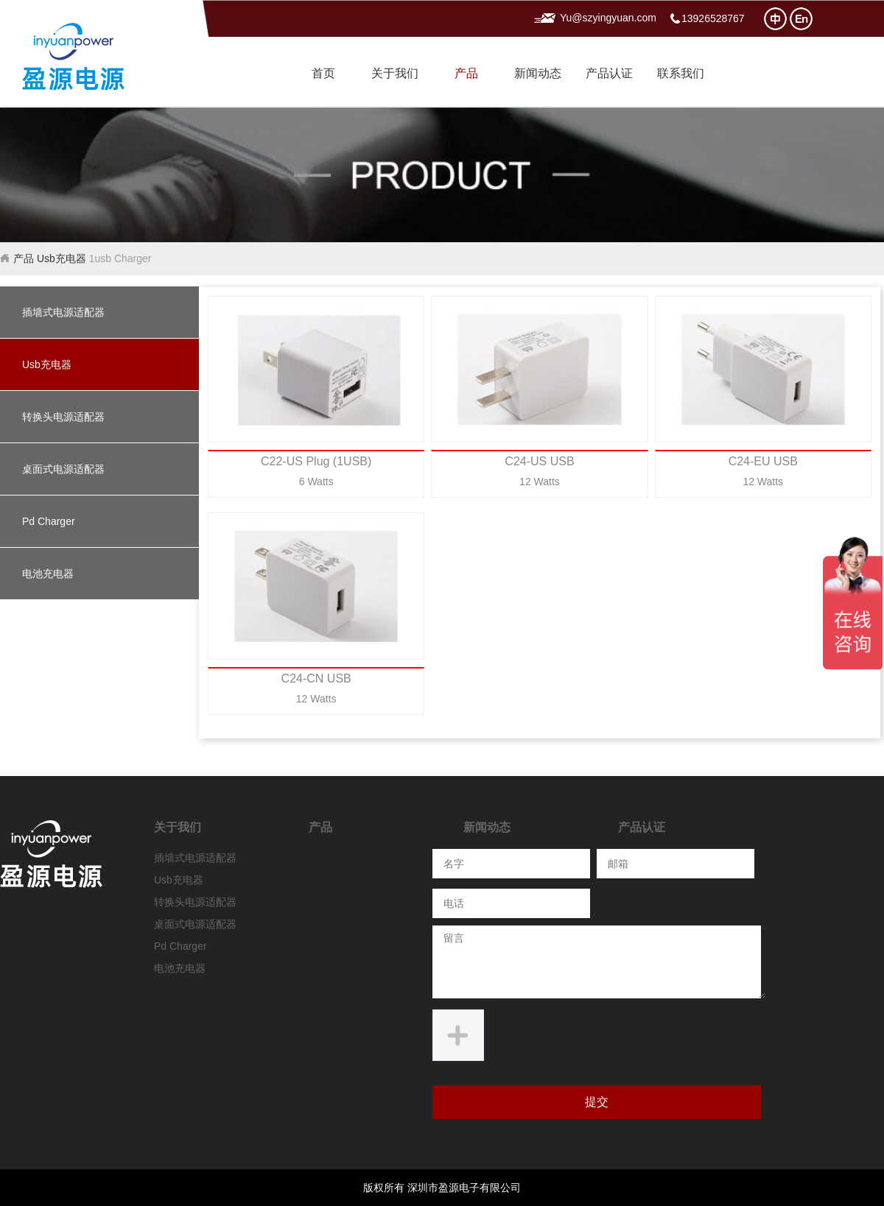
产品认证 (609, 73)
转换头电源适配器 (63, 417)
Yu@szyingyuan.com (608, 18)
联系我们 (680, 73)
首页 (323, 73)
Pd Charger (48, 521)
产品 (466, 73)
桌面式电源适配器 (63, 469)
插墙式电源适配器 (63, 312)
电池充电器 (48, 573)
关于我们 (394, 73)
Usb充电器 (61, 258)
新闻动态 (537, 73)
